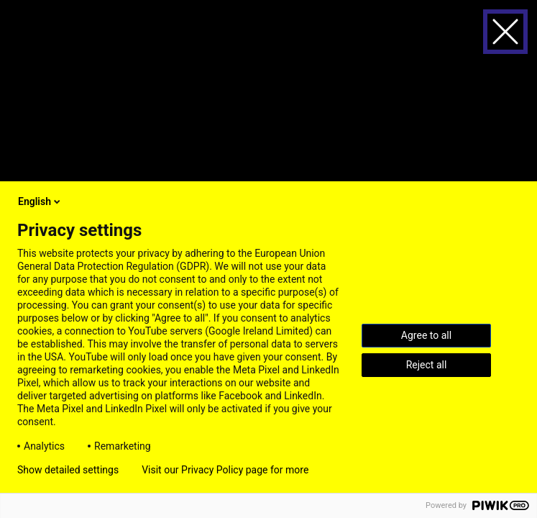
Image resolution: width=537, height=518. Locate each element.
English (40, 201)
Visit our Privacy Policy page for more (225, 470)
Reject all (426, 365)
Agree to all (426, 335)
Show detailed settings (68, 470)
